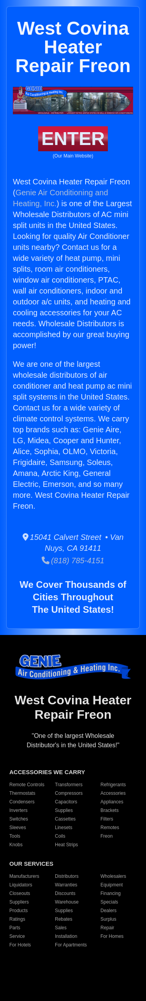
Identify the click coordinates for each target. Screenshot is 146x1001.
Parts (14, 927)
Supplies (64, 810)
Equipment (111, 885)
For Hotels (20, 945)
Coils (60, 836)
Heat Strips (66, 844)
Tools (14, 836)
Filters (106, 819)
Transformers (69, 784)
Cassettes (65, 819)
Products (18, 910)
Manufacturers (24, 876)
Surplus (108, 919)
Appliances (111, 802)
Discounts (65, 893)
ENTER (73, 138)
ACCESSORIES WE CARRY (47, 772)
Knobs (16, 844)
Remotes (109, 827)
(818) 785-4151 (73, 560)
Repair (107, 927)
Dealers (108, 910)
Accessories (113, 793)
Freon (106, 836)
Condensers (22, 802)
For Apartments (71, 945)
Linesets (63, 827)
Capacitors (66, 802)
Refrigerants (113, 784)
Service (17, 936)
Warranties (66, 885)
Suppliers (19, 902)
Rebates (63, 919)
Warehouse (67, 902)
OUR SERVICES (31, 863)
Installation (66, 936)
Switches (18, 819)
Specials (109, 902)
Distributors (67, 876)
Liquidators (20, 885)
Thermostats (22, 793)
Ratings (17, 919)
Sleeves (17, 827)
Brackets (109, 810)
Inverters (18, 810)
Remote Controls (26, 784)
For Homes (111, 936)
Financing (110, 893)
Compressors (69, 793)
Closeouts (19, 893)
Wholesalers (113, 876)
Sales (61, 927)
